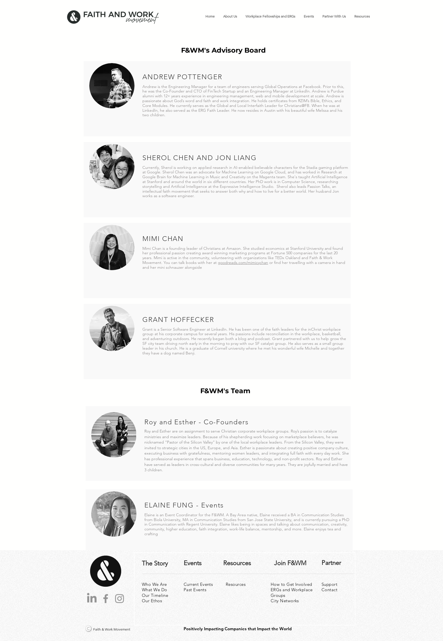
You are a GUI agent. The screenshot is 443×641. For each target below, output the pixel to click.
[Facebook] (106, 599)
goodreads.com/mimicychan (243, 262)
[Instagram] (119, 599)
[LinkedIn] (92, 599)
